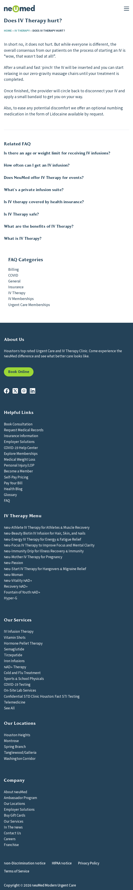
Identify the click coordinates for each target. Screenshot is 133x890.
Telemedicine (14, 702)
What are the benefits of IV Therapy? (39, 226)
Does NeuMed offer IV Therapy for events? (44, 177)
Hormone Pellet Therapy (23, 643)
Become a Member (18, 471)
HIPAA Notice (62, 863)
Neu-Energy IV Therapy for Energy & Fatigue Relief (42, 539)
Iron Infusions (14, 660)
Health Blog (13, 488)
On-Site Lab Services (20, 690)
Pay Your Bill (13, 482)
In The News (13, 827)
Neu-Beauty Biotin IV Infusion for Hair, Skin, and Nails (44, 533)
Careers (10, 838)
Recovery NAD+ (16, 586)
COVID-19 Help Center (21, 447)
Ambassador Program (20, 797)
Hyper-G (10, 597)
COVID (13, 275)
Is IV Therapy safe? (21, 214)
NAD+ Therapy (15, 666)
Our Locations (14, 803)
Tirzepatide (13, 654)
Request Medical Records (23, 429)
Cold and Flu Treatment (22, 672)
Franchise (11, 844)
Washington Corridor (19, 758)
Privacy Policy (88, 863)
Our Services (13, 821)
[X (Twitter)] (15, 391)
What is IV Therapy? (23, 238)
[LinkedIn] (32, 391)
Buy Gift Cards (14, 815)
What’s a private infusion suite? (34, 189)
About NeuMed (15, 791)
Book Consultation (18, 423)
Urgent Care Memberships (29, 304)
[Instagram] (24, 391)
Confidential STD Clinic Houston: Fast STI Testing (42, 696)
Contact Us (12, 832)
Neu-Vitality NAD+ (18, 580)
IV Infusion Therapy (19, 631)
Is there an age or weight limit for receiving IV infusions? (57, 153)
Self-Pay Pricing (16, 477)
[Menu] (126, 8)
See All (9, 707)
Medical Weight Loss (19, 459)
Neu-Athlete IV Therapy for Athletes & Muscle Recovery (46, 527)
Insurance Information (21, 435)
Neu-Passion (13, 562)
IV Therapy (22, 30)
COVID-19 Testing (17, 684)
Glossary (10, 494)
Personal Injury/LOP (19, 465)
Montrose (11, 740)
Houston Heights (17, 734)
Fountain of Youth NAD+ (22, 592)
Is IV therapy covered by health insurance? (44, 201)
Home (8, 30)
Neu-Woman (13, 574)
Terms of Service (16, 871)
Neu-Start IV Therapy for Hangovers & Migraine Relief (45, 568)
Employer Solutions (19, 441)
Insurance (16, 286)
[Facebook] (6, 391)
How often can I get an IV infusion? (37, 165)
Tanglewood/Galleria (20, 752)
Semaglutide (14, 649)
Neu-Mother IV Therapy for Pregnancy (33, 556)
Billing (13, 269)
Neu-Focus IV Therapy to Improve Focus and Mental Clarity (49, 545)
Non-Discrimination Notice (24, 863)
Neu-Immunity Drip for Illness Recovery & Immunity (43, 550)
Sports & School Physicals (24, 678)
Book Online (18, 371)
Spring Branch (15, 746)
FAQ (7, 500)
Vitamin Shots (15, 637)
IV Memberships (21, 298)
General (14, 281)
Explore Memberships (21, 453)
